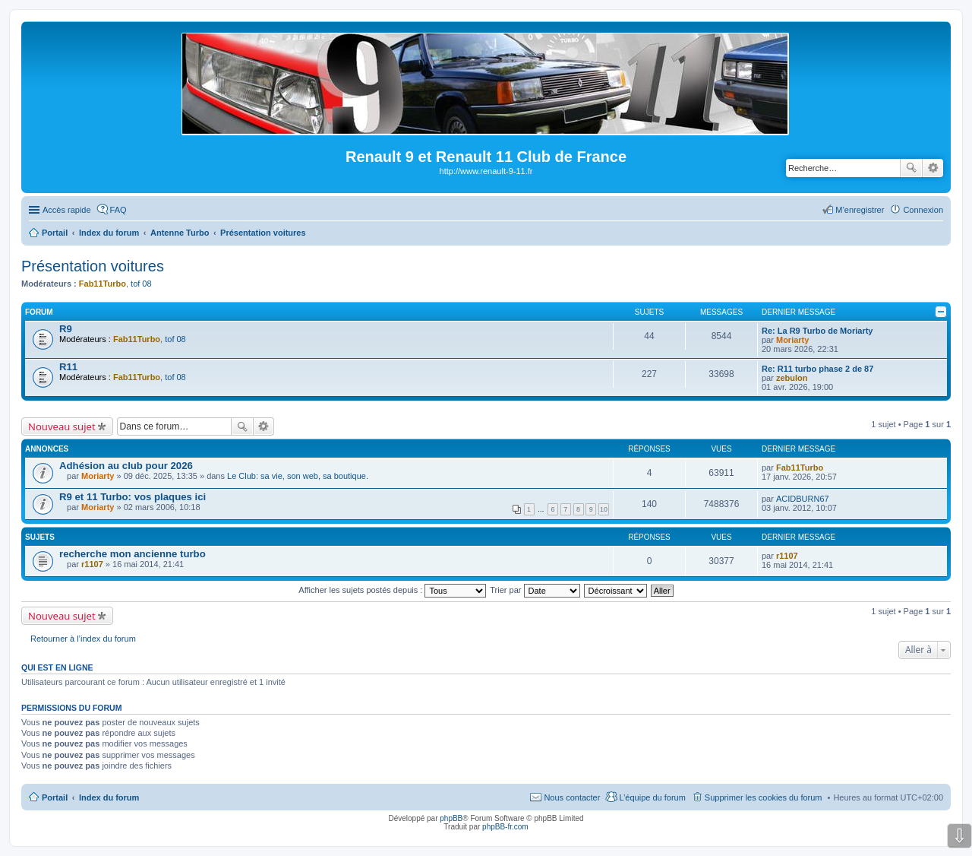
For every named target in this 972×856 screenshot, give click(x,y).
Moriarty (792, 339)
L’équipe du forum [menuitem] (652, 797)
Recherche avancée (933, 168)
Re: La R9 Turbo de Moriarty (817, 330)
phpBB (451, 818)
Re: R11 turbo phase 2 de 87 (817, 368)
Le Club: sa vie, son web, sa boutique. (297, 475)
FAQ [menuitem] (118, 209)
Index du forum (109, 797)
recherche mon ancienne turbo (132, 554)
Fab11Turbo (102, 283)
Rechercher (911, 168)
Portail (55, 232)
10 (604, 509)
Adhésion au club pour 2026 (126, 465)
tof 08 (141, 283)
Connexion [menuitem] (923, 209)
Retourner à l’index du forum (83, 638)
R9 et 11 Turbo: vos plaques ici (132, 497)
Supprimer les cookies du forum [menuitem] (763, 797)
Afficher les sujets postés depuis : (392, 589)
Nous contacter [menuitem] (572, 797)
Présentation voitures (92, 266)
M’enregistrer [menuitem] (859, 209)
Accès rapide (67, 209)
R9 (65, 328)
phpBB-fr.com (505, 827)
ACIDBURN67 (802, 498)
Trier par (534, 589)
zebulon (792, 377)
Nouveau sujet (62, 426)
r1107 (92, 564)
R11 (68, 367)
